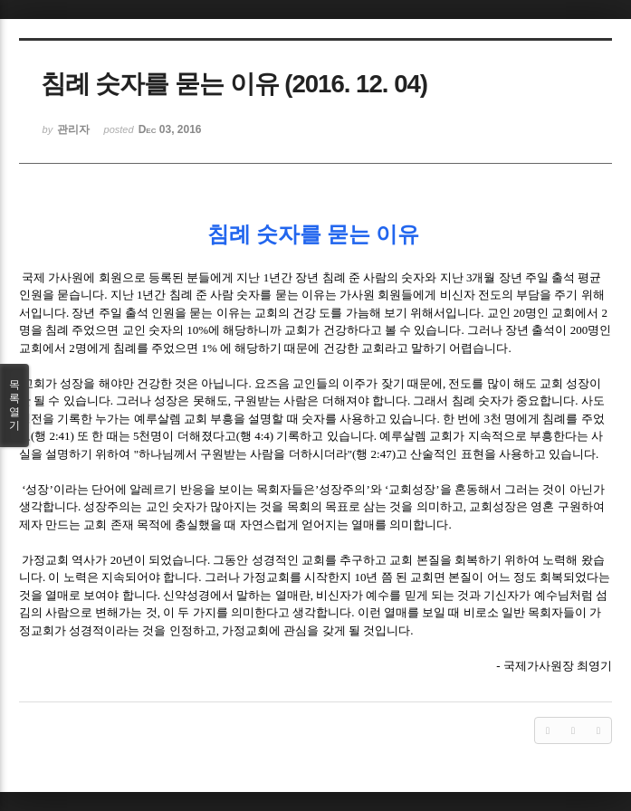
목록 (14, 405)
